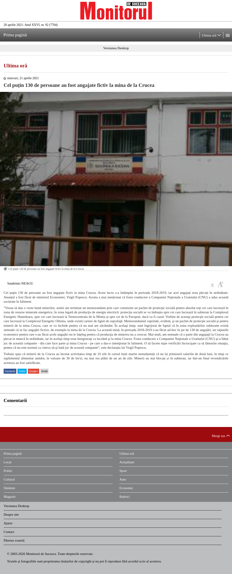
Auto (122, 479)
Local (7, 462)
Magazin (9, 496)
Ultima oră (15, 66)
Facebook (10, 371)
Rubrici (124, 496)
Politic (8, 471)
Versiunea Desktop (16, 506)
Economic (126, 488)
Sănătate (9, 488)
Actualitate (126, 462)
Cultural (9, 479)
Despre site (11, 514)
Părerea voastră (14, 540)
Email (44, 371)
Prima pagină (13, 453)
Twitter (22, 371)
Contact (9, 532)
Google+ (33, 371)
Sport (123, 471)
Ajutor (8, 523)
